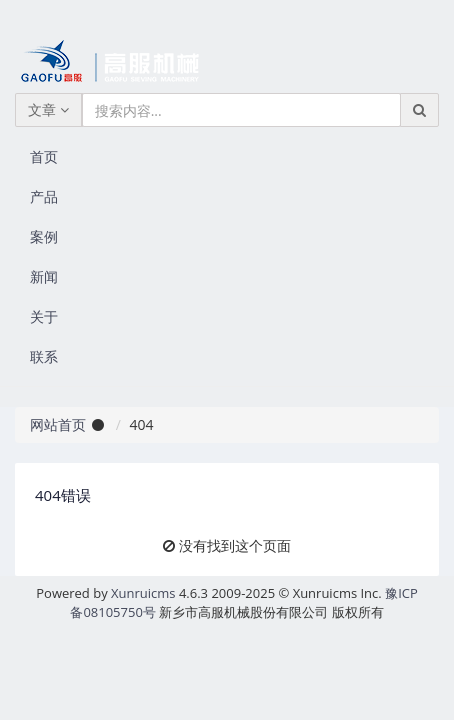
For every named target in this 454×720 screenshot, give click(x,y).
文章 (48, 109)
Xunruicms (143, 593)
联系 (44, 356)
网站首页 (58, 424)
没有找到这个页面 (235, 545)
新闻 (44, 276)
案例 (44, 236)
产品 (44, 196)
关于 (44, 316)
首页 (44, 156)
